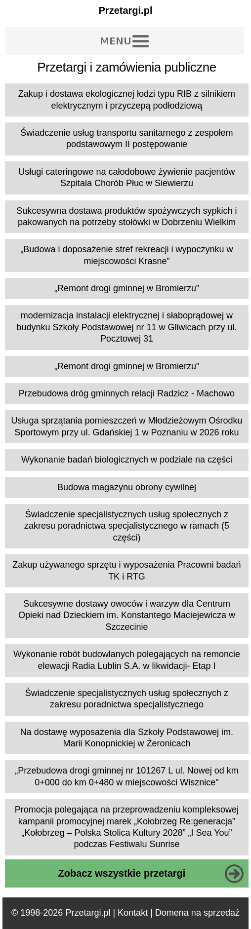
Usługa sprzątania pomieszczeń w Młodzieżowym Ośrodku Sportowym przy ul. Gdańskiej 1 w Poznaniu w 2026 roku (126, 426)
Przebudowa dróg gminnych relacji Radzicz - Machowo (127, 393)
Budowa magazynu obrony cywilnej (126, 487)
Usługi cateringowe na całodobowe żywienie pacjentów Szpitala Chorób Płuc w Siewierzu (126, 177)
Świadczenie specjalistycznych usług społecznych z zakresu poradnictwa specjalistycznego (126, 698)
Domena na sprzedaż (197, 913)
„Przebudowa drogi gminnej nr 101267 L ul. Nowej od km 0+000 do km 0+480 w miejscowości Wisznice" (127, 776)
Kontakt (133, 913)
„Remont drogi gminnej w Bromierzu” (126, 288)
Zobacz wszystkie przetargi (122, 873)
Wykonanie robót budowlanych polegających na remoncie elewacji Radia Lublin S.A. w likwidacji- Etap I (126, 659)
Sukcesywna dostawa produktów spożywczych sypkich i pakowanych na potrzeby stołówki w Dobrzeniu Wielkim (126, 216)
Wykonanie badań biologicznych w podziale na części (126, 459)
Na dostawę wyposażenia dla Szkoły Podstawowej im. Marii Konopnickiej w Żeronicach (126, 737)
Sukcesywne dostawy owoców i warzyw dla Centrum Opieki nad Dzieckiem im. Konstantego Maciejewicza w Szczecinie (126, 615)
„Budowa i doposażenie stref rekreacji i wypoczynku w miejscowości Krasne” (126, 255)
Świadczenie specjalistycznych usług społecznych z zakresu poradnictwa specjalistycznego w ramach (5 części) (126, 525)
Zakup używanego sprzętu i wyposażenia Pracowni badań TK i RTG (126, 570)
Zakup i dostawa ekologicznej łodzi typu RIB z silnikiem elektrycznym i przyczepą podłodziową (126, 99)
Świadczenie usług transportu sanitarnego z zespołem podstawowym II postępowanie (126, 138)
